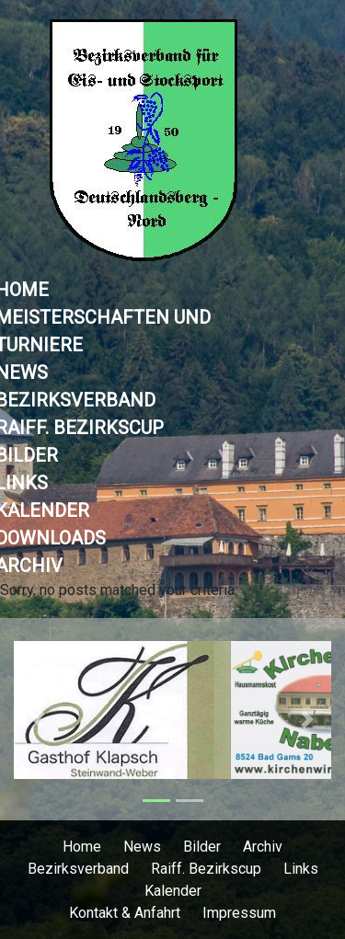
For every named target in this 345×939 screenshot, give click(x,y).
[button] (38, 719)
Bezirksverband (78, 868)
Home (82, 846)
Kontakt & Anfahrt (124, 913)
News (142, 846)
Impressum (239, 913)
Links (300, 868)
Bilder (202, 846)
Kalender (172, 890)
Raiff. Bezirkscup (206, 868)
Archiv (262, 846)
